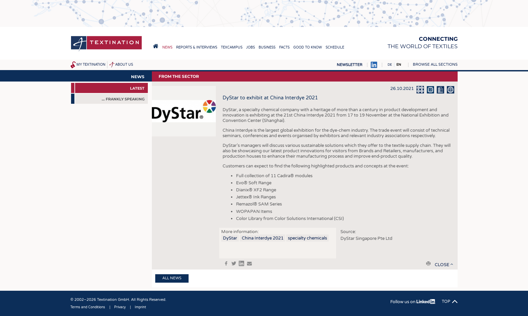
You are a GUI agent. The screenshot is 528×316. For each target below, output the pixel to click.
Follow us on (413, 302)
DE (390, 65)
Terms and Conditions (87, 307)
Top (446, 301)
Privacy (120, 307)
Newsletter (349, 65)
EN (398, 65)
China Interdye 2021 (263, 238)
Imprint (140, 307)
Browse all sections (435, 64)
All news (172, 278)
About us (124, 65)
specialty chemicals (307, 238)
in (241, 263)
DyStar (230, 238)
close (442, 264)
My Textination (90, 65)
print (428, 263)
